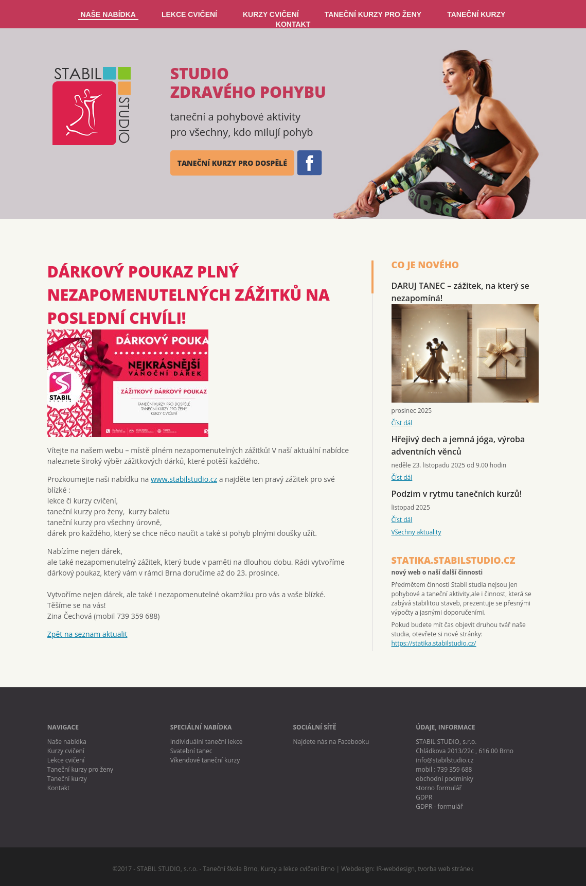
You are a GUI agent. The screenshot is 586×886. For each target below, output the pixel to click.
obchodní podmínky (444, 778)
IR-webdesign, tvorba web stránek (424, 868)
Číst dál (402, 423)
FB (308, 163)
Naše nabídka (66, 741)
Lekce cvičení (66, 760)
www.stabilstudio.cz (184, 479)
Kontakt (58, 788)
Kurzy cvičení (65, 750)
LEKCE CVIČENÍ (189, 14)
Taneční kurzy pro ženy (80, 769)
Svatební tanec (191, 750)
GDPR (424, 797)
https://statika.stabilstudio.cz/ (434, 643)
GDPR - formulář (439, 806)
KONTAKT (293, 24)
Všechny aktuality (416, 532)
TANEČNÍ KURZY (476, 14)
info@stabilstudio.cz (444, 760)
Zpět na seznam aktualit (87, 634)
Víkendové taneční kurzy (205, 760)
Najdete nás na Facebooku (331, 741)
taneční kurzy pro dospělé (232, 163)
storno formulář (438, 788)
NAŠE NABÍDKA (108, 14)
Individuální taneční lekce (206, 741)
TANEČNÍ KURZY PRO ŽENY (373, 14)
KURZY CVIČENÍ (271, 14)
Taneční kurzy (67, 778)
